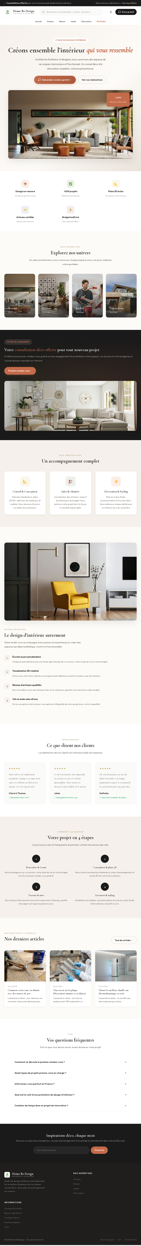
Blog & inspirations (13, 1214)
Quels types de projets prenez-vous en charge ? (40, 1074)
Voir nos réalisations (93, 80)
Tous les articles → (124, 941)
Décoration (86, 21)
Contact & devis (11, 1218)
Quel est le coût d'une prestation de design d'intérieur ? (45, 1095)
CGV (6, 1228)
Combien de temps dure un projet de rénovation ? (41, 1106)
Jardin (73, 21)
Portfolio (101, 21)
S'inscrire (99, 1151)
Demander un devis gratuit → (54, 80)
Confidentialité (130, 1241)
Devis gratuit (126, 12)
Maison (62, 21)
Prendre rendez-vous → (21, 371)
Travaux (50, 21)
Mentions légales (12, 1223)
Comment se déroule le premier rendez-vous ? (40, 1063)
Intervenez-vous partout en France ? (35, 1084)
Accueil (38, 21)
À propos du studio (13, 1209)
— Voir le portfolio (128, 3)
